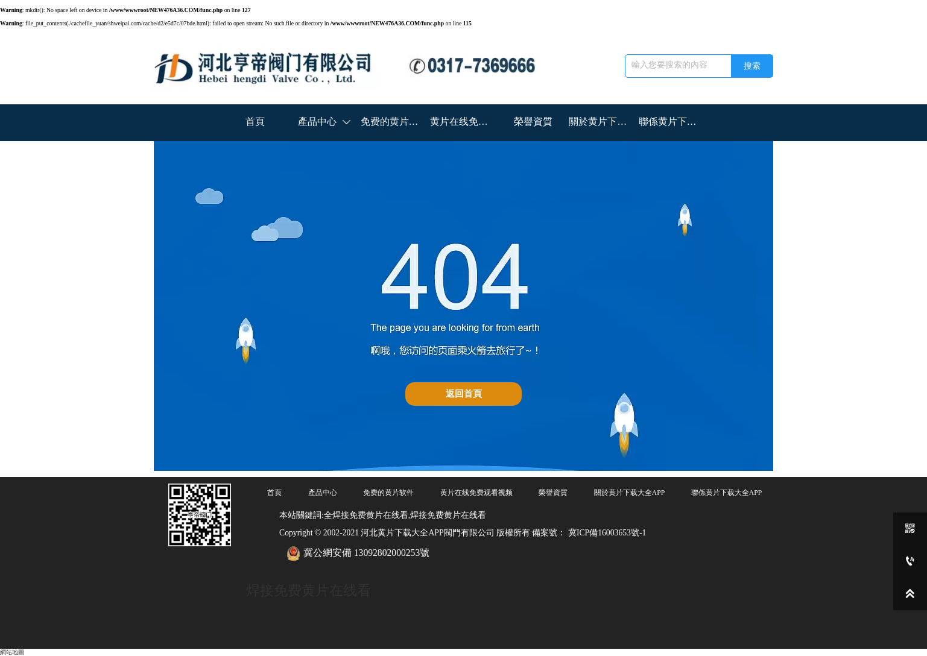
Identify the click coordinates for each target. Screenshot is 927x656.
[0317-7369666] (910, 561)
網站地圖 (12, 651)
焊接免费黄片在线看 (308, 590)
